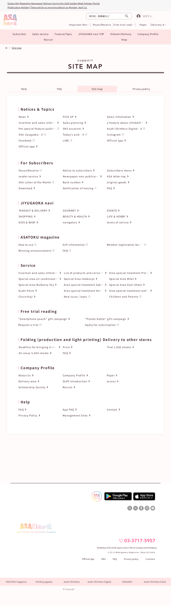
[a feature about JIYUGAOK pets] (127, 123)
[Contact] (126, 410)
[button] (19, 34)
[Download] (38, 188)
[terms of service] (126, 222)
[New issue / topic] (85, 297)
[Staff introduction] (82, 381)
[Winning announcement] (38, 251)
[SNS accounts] (83, 129)
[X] (129, 508)
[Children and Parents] (130, 297)
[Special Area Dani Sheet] (130, 285)
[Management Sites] (82, 415)
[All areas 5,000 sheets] (40, 353)
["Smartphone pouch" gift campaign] (51, 319)
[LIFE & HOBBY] (126, 216)
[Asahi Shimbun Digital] (99, 581)
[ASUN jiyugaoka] (44, 581)
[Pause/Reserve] (102, 24)
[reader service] (38, 176)
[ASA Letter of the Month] (38, 182)
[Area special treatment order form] (130, 291)
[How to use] (38, 245)
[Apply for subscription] (118, 325)
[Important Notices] (79, 24)
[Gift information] (82, 245)
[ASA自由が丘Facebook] (141, 508)
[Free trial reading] (124, 24)
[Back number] (82, 182)
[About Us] (38, 375)
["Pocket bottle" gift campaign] (118, 319)
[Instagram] (127, 135)
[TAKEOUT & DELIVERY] (38, 211)
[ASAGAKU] (127, 581)
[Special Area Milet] (130, 279)
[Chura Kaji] (39, 297)
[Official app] (39, 146)
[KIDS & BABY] (38, 222)
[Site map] (16, 48)
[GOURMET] (82, 211)
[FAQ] (126, 188)
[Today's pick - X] (83, 135)
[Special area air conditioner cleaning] (39, 279)
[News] (39, 117)
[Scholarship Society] (38, 387)
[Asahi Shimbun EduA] (155, 581)
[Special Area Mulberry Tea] (39, 285)
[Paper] (143, 24)
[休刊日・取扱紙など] (109, 16)
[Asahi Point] (39, 291)
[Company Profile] (82, 375)
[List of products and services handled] (85, 273)
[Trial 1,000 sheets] (128, 347)
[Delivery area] (38, 381)
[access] (126, 381)
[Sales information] (127, 117)
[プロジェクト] (6, 48)
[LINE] (83, 141)
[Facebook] (39, 141)
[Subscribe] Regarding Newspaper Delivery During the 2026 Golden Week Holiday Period (53, 3)
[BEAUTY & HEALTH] (82, 216)
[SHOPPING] (38, 216)
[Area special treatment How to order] (85, 291)
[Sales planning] (83, 123)
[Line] (152, 508)
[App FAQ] (82, 410)
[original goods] (126, 182)
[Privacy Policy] (38, 415)
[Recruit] (82, 387)
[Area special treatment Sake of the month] (85, 285)
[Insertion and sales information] (39, 123)
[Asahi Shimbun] (72, 581)
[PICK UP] (83, 117)
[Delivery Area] (159, 24)
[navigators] (82, 222)
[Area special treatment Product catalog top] (130, 273)
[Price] (84, 347)
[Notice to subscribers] (82, 170)
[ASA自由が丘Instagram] (147, 508)
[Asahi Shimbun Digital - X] (127, 129)
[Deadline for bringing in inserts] (40, 347)
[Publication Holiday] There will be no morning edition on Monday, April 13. (47, 7)
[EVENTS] (126, 211)
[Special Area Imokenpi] (85, 279)
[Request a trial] (51, 325)
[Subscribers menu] (126, 170)
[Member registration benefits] (126, 245)
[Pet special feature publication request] (39, 129)
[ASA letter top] (126, 176)
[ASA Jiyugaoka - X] (39, 135)
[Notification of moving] (82, 188)
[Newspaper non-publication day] (82, 176)
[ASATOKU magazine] (16, 581)
